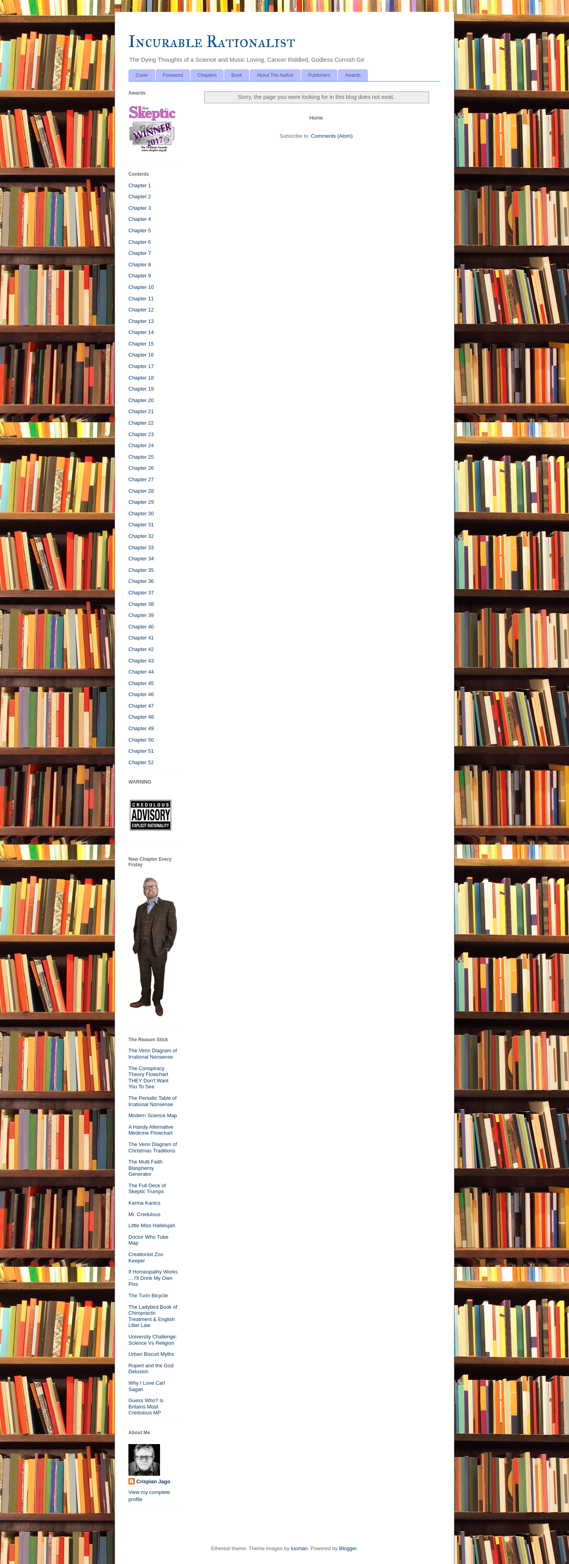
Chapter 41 (141, 638)
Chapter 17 (141, 366)
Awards (353, 75)
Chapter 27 (141, 479)
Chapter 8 (139, 265)
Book (236, 75)
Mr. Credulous (144, 1214)
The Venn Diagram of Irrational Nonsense (152, 1054)
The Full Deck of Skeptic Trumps (147, 1188)
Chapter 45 (141, 683)
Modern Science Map (152, 1115)
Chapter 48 (141, 717)
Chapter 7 (139, 253)
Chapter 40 (141, 627)
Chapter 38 (141, 604)
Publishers (319, 75)
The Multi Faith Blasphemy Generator (145, 1168)
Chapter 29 (141, 502)
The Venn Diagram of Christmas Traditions (152, 1147)
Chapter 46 (141, 694)
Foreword (173, 75)
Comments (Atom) (331, 136)
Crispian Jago (153, 1481)
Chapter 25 (141, 457)
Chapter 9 (139, 276)
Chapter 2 (139, 196)
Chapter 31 (141, 525)
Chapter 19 (141, 389)
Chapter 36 (141, 581)
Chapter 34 (141, 559)
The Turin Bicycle (148, 1295)
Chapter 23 (141, 434)
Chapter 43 (141, 661)
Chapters (207, 75)
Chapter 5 (139, 230)
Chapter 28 (141, 491)
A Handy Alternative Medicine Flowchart (150, 1130)
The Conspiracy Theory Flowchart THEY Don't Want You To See (148, 1077)
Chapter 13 (141, 321)
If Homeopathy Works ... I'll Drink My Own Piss (153, 1278)
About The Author (275, 75)
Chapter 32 (141, 536)
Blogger (347, 1548)
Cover (142, 75)
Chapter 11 (141, 299)
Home (316, 118)
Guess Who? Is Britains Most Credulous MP (146, 1406)
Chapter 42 (141, 649)
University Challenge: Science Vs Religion (152, 1340)
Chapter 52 (141, 762)
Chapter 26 (141, 468)
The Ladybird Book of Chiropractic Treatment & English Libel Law (152, 1316)
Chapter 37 (141, 593)
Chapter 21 (141, 411)
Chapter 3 (139, 208)
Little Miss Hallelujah (151, 1225)
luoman (299, 1548)
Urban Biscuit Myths (151, 1354)
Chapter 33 (141, 547)
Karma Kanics (144, 1203)
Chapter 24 (141, 445)
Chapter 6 (139, 242)
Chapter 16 (141, 355)
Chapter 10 (141, 287)
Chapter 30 (141, 513)
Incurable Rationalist (211, 41)
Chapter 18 (141, 378)
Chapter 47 (141, 706)
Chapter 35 (141, 570)
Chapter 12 (141, 310)
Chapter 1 (139, 185)
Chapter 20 (141, 400)
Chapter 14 (141, 332)
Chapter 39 (141, 615)
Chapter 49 (141, 728)
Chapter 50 (141, 740)
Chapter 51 (141, 751)
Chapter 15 (141, 344)
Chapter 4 (139, 219)
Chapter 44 (141, 672)
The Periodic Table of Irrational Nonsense (152, 1101)
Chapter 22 (141, 423)
